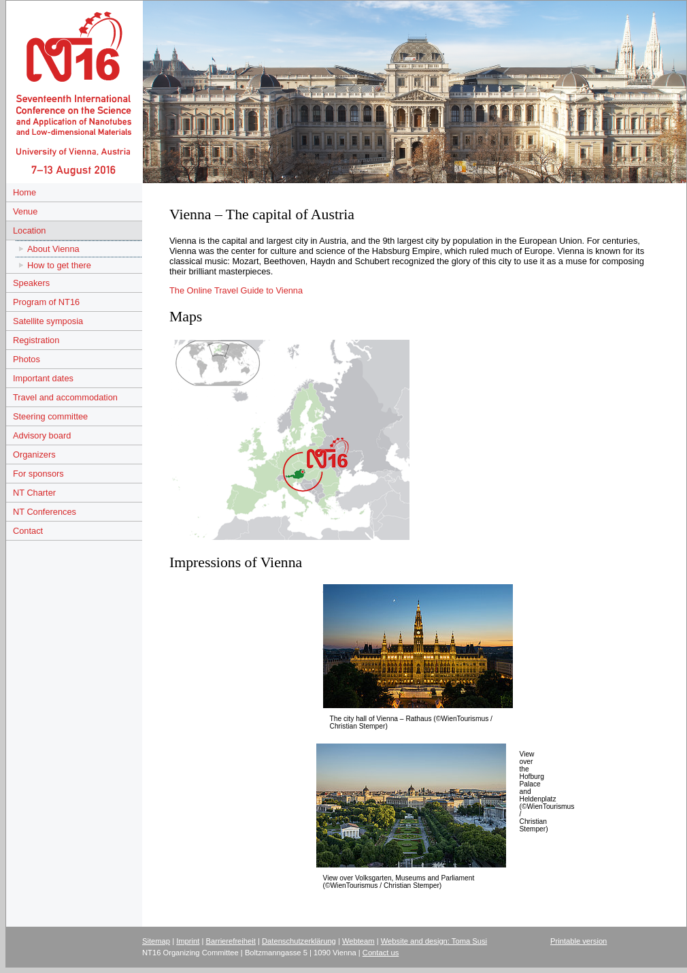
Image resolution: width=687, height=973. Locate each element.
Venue (25, 211)
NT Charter (34, 493)
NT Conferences (44, 512)
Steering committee (50, 416)
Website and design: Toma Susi (434, 941)
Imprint (187, 941)
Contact (28, 531)
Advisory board (42, 435)
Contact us (381, 952)
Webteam (358, 941)
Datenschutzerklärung (299, 941)
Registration (36, 340)
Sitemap (156, 941)
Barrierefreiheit (231, 941)
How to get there (59, 265)
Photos (26, 359)
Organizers (34, 454)
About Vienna (53, 249)
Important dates (43, 378)
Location (29, 230)
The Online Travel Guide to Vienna (236, 290)
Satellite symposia (48, 321)
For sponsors (38, 473)
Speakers (31, 283)
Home (24, 192)
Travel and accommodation (65, 397)
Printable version (578, 941)
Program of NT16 (46, 302)
